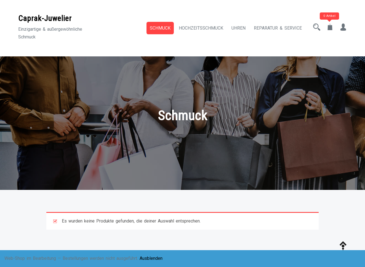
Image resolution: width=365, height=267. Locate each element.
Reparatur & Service (278, 28)
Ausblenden (151, 258)
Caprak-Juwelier (45, 18)
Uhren (238, 28)
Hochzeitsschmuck (201, 28)
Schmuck (160, 28)
